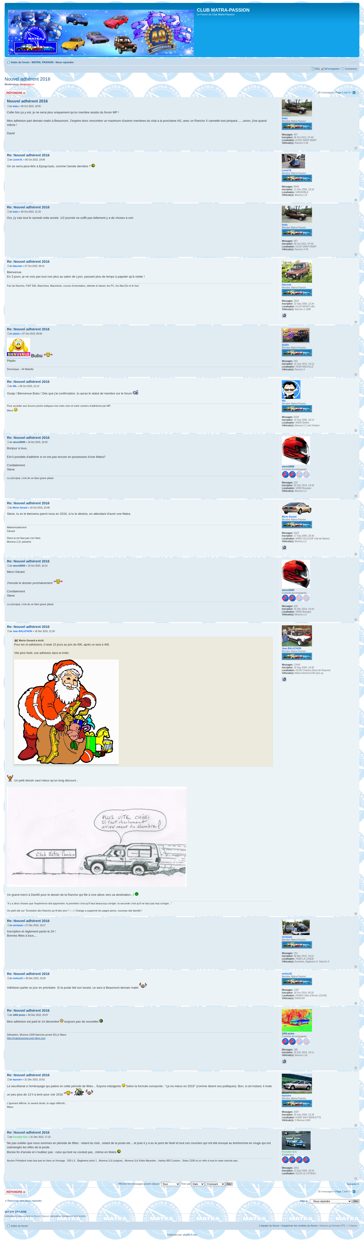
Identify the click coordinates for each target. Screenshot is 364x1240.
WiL (15, 386)
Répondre (16, 93)
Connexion (351, 68)
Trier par (193, 1183)
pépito (16, 333)
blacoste (17, 266)
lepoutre (17, 1079)
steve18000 (19, 442)
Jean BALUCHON (22, 631)
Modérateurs (27, 84)
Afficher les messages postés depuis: (149, 1183)
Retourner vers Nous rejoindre (24, 1200)
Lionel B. (18, 159)
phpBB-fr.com (190, 1234)
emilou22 (18, 978)
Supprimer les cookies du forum (300, 1225)
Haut (355, 148)
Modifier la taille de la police (353, 61)
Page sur (342, 92)
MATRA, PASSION (42, 62)
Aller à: (304, 1201)
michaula (18, 925)
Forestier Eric (20, 1137)
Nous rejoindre (65, 62)
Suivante (352, 1184)
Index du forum (20, 62)
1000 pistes (19, 1015)
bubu (15, 106)
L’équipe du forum (269, 1225)
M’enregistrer (332, 68)
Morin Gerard (20, 507)
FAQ (317, 68)
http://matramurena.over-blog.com (26, 1038)
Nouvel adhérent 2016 (27, 79)
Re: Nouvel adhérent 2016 (28, 155)
